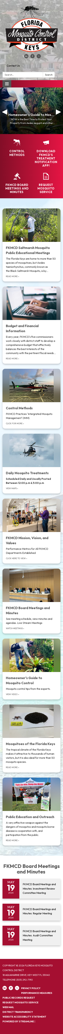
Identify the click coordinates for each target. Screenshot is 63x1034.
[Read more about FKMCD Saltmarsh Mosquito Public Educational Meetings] (31, 245)
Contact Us (13, 65)
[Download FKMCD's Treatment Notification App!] (46, 153)
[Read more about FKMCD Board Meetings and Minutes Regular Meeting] (31, 912)
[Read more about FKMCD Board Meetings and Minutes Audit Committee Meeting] (31, 936)
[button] (4, 110)
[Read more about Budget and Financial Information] (31, 325)
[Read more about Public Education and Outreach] (31, 812)
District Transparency (18, 1011)
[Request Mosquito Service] (46, 183)
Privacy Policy (30, 988)
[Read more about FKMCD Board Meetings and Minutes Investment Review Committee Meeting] (31, 889)
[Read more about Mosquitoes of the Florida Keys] (31, 738)
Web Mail (8, 1007)
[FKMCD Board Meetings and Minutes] (17, 183)
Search (49, 74)
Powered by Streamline (18, 1021)
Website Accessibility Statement (24, 1016)
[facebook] (32, 57)
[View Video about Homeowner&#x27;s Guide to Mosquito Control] (31, 669)
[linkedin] (26, 57)
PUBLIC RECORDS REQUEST (19, 997)
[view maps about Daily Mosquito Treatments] (31, 464)
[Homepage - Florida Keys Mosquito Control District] (31, 28)
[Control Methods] (17, 148)
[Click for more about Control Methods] (31, 399)
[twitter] (39, 57)
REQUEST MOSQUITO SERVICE (20, 1002)
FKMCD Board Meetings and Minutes (31, 869)
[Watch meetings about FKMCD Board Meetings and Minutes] (31, 601)
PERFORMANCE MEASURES (36, 993)
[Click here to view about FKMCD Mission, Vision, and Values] (31, 531)
